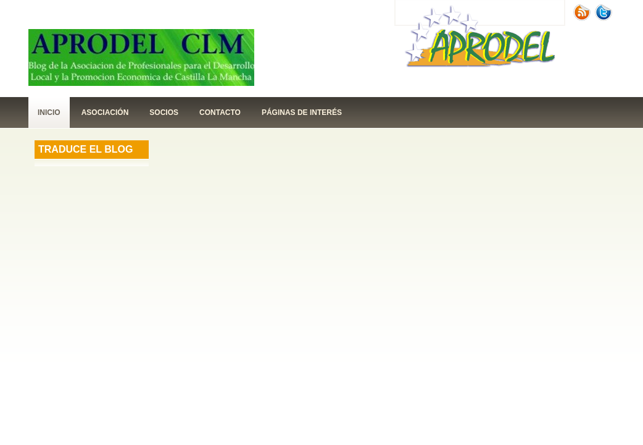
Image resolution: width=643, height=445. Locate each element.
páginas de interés (302, 112)
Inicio (49, 112)
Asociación (105, 112)
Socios (163, 112)
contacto (220, 112)
